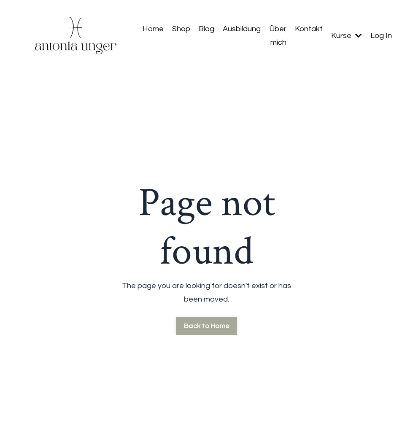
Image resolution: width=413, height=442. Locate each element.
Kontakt (309, 29)
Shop (181, 29)
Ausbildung (242, 29)
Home (153, 29)
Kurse (346, 36)
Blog (206, 29)
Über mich (277, 35)
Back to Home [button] (206, 326)
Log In (381, 36)
